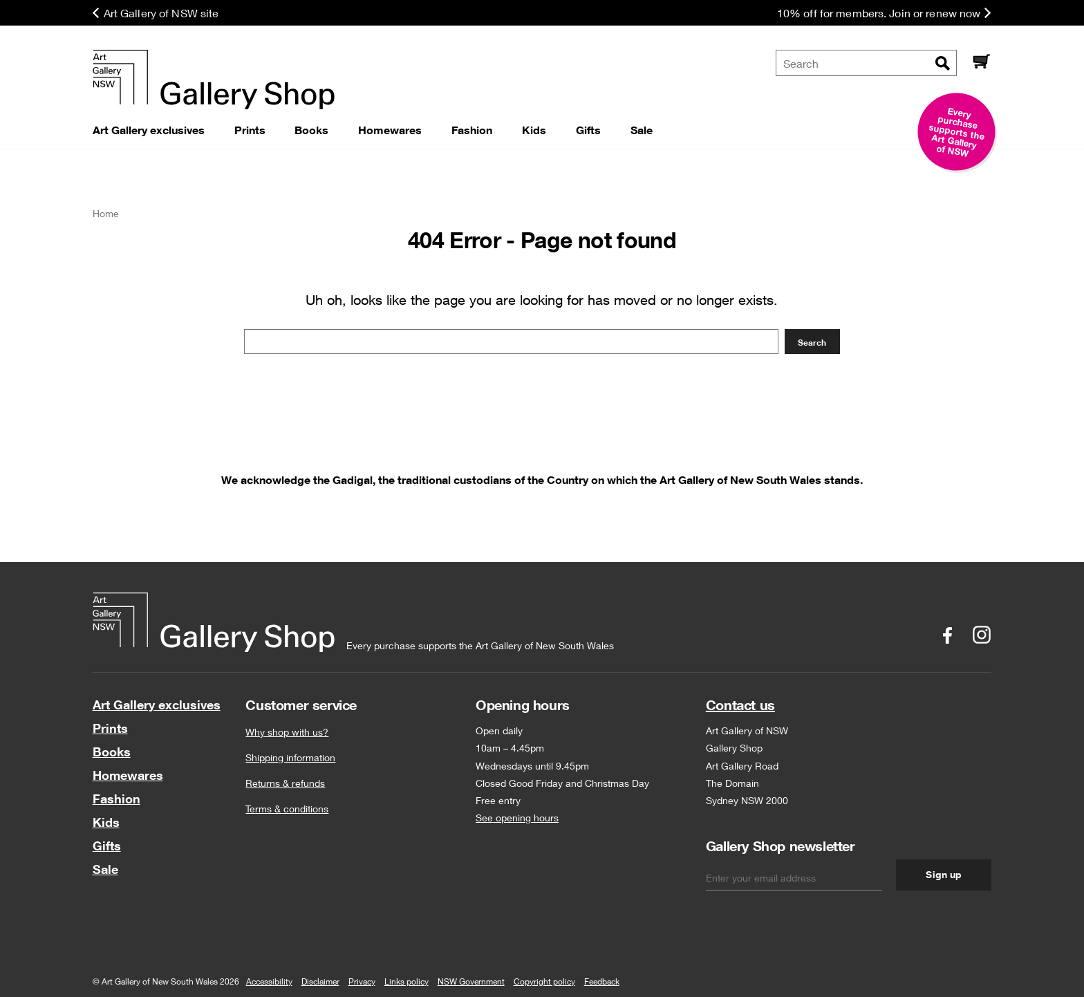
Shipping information (290, 757)
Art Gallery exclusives (157, 704)
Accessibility (269, 981)
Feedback (601, 981)
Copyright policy (544, 981)
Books (112, 751)
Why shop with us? (286, 732)
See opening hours (517, 817)
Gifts (107, 845)
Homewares (128, 775)
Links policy (406, 981)
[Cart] (981, 62)
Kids (106, 822)
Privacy (361, 981)
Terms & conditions (286, 808)
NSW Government (471, 981)
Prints (110, 728)
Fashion (116, 798)
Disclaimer (320, 981)
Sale (105, 869)
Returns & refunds (285, 783)
